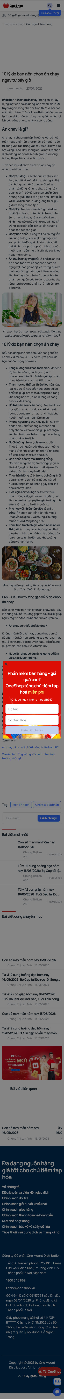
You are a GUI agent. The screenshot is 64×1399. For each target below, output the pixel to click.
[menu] (58, 5)
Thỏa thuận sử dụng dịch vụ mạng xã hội (31, 1232)
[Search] (49, 5)
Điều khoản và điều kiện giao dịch (25, 1192)
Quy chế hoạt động (16, 1221)
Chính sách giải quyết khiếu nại (24, 1204)
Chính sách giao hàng (17, 1209)
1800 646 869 (16, 1280)
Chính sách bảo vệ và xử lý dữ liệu (26, 1226)
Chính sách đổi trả (15, 1198)
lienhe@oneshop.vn (20, 1288)
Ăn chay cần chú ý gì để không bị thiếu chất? (30, 747)
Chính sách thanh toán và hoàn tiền (27, 1215)
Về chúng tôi (11, 1187)
